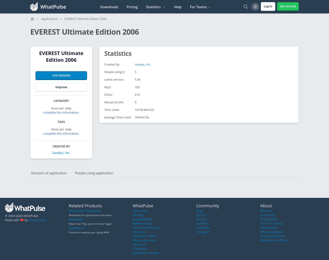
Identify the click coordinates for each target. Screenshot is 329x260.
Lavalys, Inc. (61, 152)
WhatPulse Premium (147, 228)
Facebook (202, 228)
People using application (94, 173)
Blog (199, 211)
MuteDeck (76, 219)
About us (266, 211)
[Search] (245, 6)
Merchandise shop (272, 236)
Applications (49, 19)
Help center (141, 211)
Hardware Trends (144, 236)
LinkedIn (202, 223)
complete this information (61, 112)
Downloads (109, 7)
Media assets (269, 228)
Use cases (139, 232)
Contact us (267, 215)
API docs (138, 215)
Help (178, 7)
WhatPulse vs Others (274, 240)
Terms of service (271, 223)
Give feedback (142, 219)
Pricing (132, 7)
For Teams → (200, 7)
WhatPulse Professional (85, 211)
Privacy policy (269, 219)
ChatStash (139, 249)
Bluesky (201, 219)
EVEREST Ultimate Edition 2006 (86, 19)
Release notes (142, 223)
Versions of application (49, 173)
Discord (201, 215)
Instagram (203, 232)
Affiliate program (271, 232)
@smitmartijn (38, 220)
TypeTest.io (76, 228)
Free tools (139, 244)
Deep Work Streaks (146, 253)
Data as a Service (144, 240)
